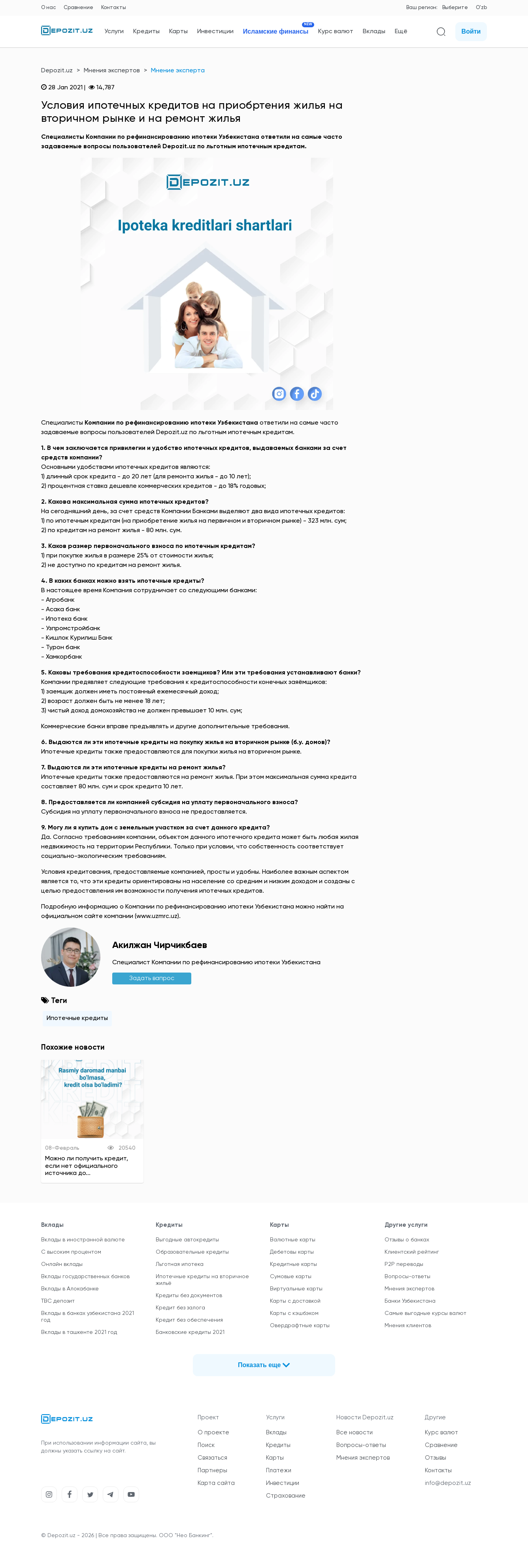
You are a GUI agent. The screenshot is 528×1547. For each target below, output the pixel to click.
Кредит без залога (180, 1308)
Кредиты (146, 31)
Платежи (278, 1470)
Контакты (113, 7)
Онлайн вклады (62, 1264)
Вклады (374, 31)
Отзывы (435, 1458)
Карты (178, 31)
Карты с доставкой (295, 1301)
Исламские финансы (276, 31)
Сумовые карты (290, 1276)
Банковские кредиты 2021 (190, 1332)
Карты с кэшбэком (294, 1313)
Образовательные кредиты (192, 1252)
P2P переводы (404, 1264)
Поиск (206, 1445)
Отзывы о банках (407, 1240)
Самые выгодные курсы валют (425, 1313)
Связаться (212, 1458)
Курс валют (335, 31)
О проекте (213, 1433)
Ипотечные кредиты (77, 1018)
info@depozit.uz (448, 1483)
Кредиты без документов (189, 1295)
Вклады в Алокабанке (70, 1289)
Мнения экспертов (112, 71)
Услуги (114, 31)
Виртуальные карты (296, 1289)
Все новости (354, 1433)
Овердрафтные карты (300, 1325)
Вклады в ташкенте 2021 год (79, 1332)
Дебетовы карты (292, 1252)
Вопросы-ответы (407, 1276)
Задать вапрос (151, 978)
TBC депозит (58, 1301)
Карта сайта (216, 1483)
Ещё (401, 31)
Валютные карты (292, 1240)
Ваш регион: (421, 7)
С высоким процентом (71, 1252)
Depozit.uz (57, 71)
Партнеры (212, 1470)
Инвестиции (215, 31)
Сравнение (78, 7)
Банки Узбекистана (410, 1301)
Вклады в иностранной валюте (83, 1240)
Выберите (455, 7)
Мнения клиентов (408, 1325)
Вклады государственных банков (85, 1276)
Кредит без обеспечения (189, 1320)
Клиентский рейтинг (412, 1252)
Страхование (285, 1496)
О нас (48, 7)
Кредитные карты (293, 1264)
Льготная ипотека (180, 1264)
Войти (471, 31)
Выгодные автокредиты (187, 1240)
